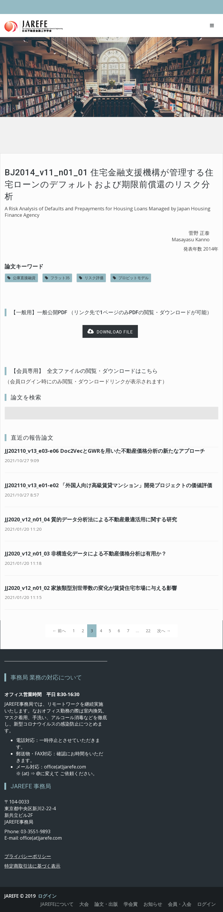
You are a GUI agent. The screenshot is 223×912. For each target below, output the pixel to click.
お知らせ (152, 904)
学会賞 (131, 904)
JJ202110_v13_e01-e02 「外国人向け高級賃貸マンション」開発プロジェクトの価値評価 (108, 485)
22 (148, 630)
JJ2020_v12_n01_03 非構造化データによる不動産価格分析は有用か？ (85, 553)
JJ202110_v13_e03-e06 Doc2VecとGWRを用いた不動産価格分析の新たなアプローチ (105, 450)
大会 (84, 904)
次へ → (164, 630)
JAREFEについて (57, 904)
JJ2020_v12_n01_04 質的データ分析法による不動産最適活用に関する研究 (91, 519)
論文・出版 (106, 904)
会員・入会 (179, 904)
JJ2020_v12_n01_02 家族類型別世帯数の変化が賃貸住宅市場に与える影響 (91, 587)
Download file (110, 332)
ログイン (47, 896)
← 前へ (59, 630)
